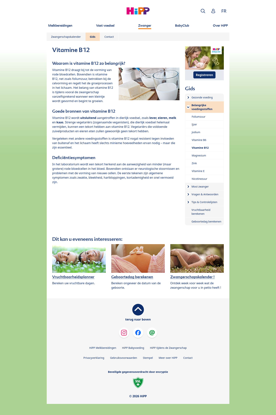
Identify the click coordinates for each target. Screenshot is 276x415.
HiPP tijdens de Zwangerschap (168, 348)
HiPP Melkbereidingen (102, 348)
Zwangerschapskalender (66, 36)
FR (223, 11)
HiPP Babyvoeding (133, 348)
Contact (109, 36)
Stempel (148, 358)
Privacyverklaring (93, 358)
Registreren (204, 75)
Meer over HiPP (168, 358)
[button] (203, 11)
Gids (92, 36)
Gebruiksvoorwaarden (123, 358)
